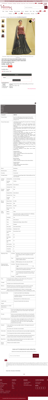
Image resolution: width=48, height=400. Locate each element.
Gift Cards (39, 3)
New (3, 11)
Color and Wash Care (4, 112)
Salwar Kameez (17, 11)
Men (34, 11)
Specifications (3, 105)
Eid (44, 11)
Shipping (2, 106)
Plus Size (32, 13)
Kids (31, 11)
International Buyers (27, 382)
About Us (13, 382)
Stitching (2, 108)
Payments (2, 109)
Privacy (13, 388)
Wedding (38, 11)
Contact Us (14, 383)
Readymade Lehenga (17, 222)
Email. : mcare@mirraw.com (4, 392)
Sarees (7, 11)
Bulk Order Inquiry (32, 3)
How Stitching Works (3, 383)
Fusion (20, 13)
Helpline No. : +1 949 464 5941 (5, 391)
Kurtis (22, 11)
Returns (2, 111)
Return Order (23, 3)
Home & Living (27, 13)
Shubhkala (15, 168)
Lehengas (11, 11)
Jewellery (27, 11)
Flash (37, 13)
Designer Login (26, 383)
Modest (10, 13)
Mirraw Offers (38, 383)
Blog (12, 385)
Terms (13, 386)
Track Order (18, 3)
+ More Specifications (31, 88)
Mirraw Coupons (38, 382)
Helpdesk (1, 389)
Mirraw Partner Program (28, 385)
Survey (27, 3)
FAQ (1, 388)
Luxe (15, 13)
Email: (4, 77)
